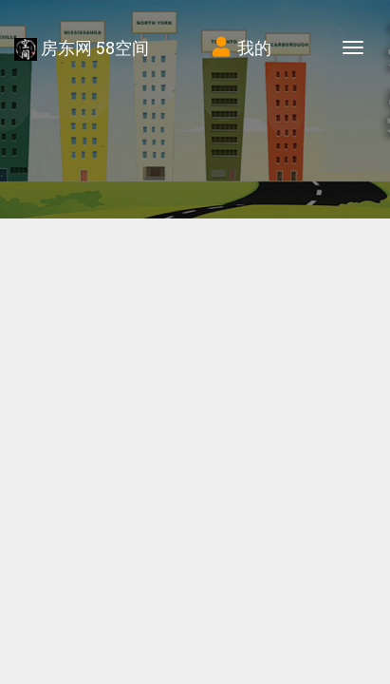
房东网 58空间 (81, 48)
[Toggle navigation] (353, 47)
